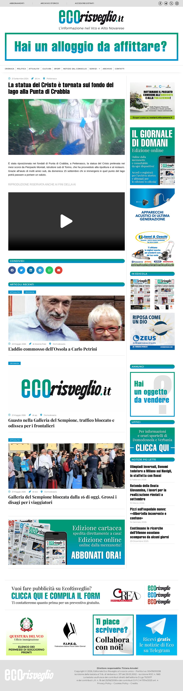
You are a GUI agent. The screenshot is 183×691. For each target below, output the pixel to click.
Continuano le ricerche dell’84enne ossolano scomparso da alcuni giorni (149, 533)
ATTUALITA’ (34, 69)
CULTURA (46, 69)
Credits (134, 683)
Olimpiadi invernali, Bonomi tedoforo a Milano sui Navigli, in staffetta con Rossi (151, 471)
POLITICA (21, 69)
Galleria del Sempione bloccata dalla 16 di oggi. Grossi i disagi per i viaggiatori (62, 499)
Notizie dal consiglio (75, 69)
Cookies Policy (121, 683)
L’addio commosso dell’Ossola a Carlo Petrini (52, 349)
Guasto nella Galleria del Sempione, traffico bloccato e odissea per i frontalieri (61, 422)
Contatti (119, 69)
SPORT (57, 69)
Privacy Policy (104, 683)
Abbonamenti (17, 3)
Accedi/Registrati (84, 3)
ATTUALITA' (15, 292)
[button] (66, 221)
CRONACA (9, 69)
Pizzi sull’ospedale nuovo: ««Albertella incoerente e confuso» (148, 514)
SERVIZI (95, 69)
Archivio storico (49, 3)
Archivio (107, 69)
